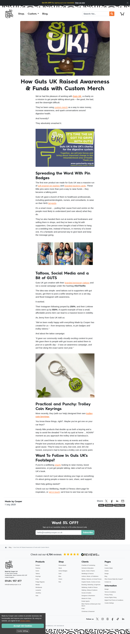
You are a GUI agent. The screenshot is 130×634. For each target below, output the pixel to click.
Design (107, 573)
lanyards (52, 203)
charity (58, 465)
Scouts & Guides (86, 593)
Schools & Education (88, 568)
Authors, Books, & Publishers (90, 576)
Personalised (62, 565)
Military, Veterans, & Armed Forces (91, 579)
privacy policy (25, 621)
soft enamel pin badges (49, 186)
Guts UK (77, 96)
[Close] (127, 3)
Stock (60, 568)
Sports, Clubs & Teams (88, 571)
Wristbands (39, 587)
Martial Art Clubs (86, 598)
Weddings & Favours (88, 573)
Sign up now (80, 3)
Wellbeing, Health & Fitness (90, 587)
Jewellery (38, 593)
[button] (33, 13)
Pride (83, 608)
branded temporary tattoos (77, 282)
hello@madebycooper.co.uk (13, 584)
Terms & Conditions (110, 592)
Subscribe (88, 532)
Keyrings (38, 576)
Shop (106, 565)
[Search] (95, 13)
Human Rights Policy (111, 597)
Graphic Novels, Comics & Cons (91, 582)
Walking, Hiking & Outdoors (89, 590)
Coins (37, 579)
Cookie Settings (109, 603)
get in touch (54, 492)
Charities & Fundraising (88, 565)
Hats (37, 595)
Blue (60, 576)
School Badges (63, 571)
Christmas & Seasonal (88, 611)
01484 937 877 (13, 581)
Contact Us (108, 582)
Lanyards (38, 590)
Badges (38, 565)
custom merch (61, 107)
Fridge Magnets (40, 582)
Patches (38, 568)
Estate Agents (86, 601)
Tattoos (38, 573)
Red (60, 582)
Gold (60, 573)
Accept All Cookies (23, 625)
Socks (37, 571)
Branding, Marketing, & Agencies (91, 584)
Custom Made (109, 568)
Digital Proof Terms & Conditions (114, 600)
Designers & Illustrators (88, 595)
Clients (107, 571)
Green (60, 579)
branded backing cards (75, 186)
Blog (10, 547)
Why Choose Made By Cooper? (114, 579)
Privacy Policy (109, 594)
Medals (38, 584)
